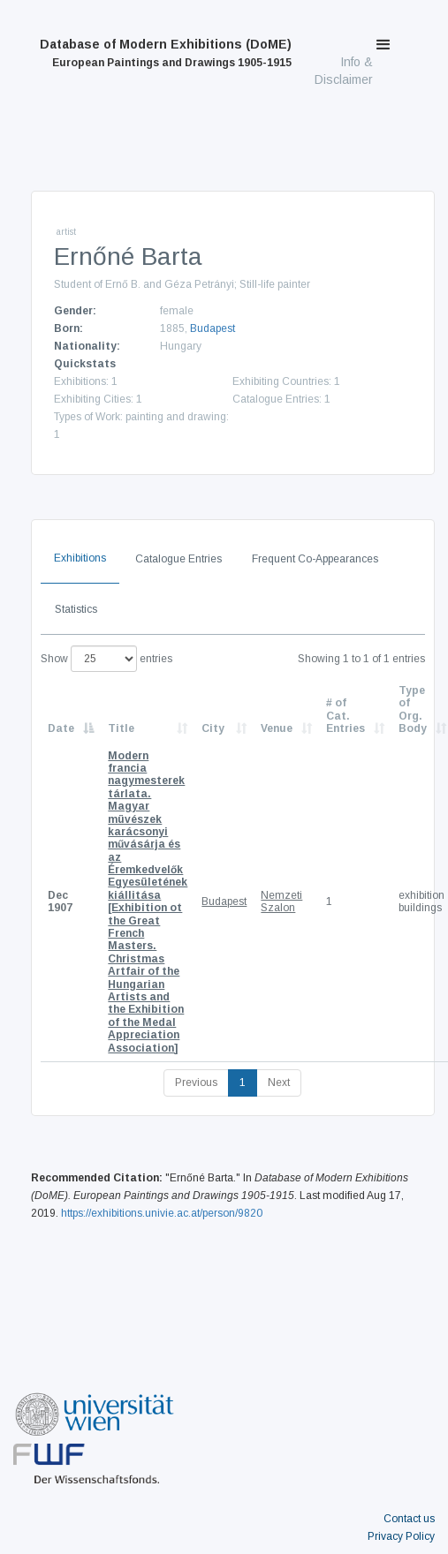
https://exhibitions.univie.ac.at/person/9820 (161, 1213)
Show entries (106, 658)
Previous (196, 1082)
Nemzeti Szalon (281, 901)
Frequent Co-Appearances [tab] (315, 559)
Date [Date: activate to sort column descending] (61, 728)
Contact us (409, 1519)
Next (279, 1082)
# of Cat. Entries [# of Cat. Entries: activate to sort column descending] (345, 716)
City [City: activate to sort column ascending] (212, 728)
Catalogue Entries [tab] (178, 559)
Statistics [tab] (76, 609)
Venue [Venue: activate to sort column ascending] (276, 728)
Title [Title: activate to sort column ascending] (121, 728)
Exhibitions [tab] (80, 558)
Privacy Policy (401, 1536)
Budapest (212, 328)
